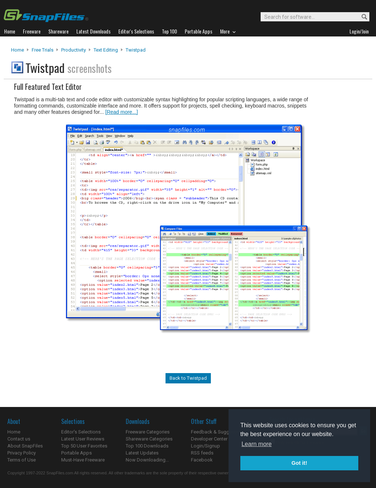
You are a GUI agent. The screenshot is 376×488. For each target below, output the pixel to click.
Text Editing (106, 50)
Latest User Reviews (82, 439)
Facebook (202, 460)
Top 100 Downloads (147, 446)
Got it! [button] (299, 463)
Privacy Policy (21, 453)
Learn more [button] (256, 444)
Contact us (18, 439)
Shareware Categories (149, 439)
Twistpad (136, 50)
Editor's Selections (81, 432)
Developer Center (209, 439)
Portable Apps (76, 453)
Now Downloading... (147, 460)
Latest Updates (142, 453)
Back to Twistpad (188, 378)
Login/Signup (205, 446)
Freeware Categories (148, 432)
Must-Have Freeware (83, 460)
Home (17, 50)
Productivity (73, 50)
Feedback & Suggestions (218, 432)
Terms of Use (21, 460)
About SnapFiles (25, 446)
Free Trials (42, 50)
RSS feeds (202, 453)
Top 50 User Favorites (84, 446)
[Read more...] (121, 112)
